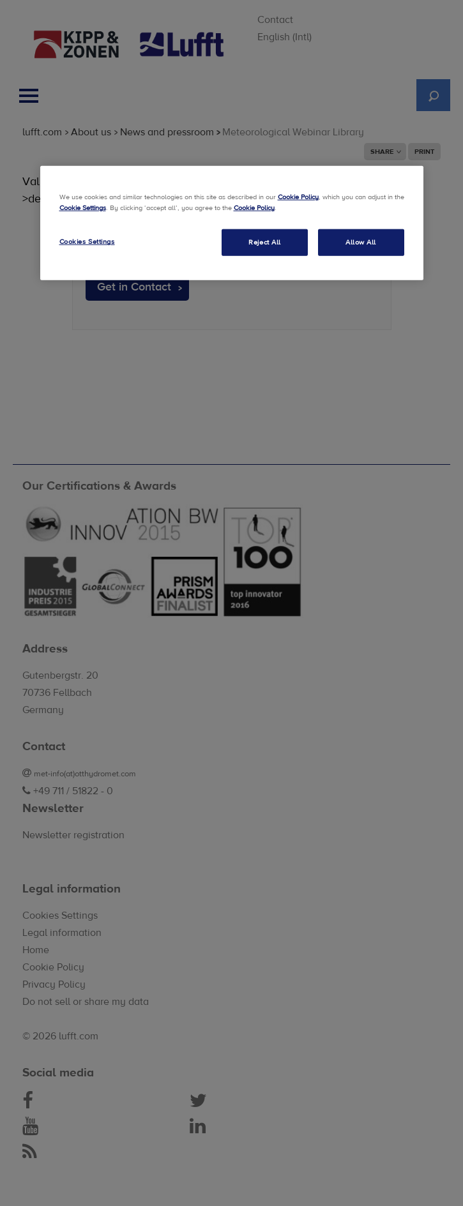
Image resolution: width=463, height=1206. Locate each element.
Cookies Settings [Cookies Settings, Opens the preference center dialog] (87, 241)
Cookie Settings (82, 208)
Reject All (264, 242)
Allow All (360, 242)
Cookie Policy (298, 197)
